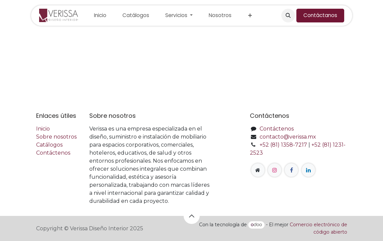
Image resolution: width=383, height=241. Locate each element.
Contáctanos (320, 15)
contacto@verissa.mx (288, 137)
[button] (288, 15)
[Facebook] (291, 170)
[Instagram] (274, 170)
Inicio (43, 129)
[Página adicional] (258, 170)
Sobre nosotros (56, 137)
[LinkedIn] (308, 170)
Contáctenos (53, 153)
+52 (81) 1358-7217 (283, 145)
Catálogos (49, 145)
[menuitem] (100, 15)
